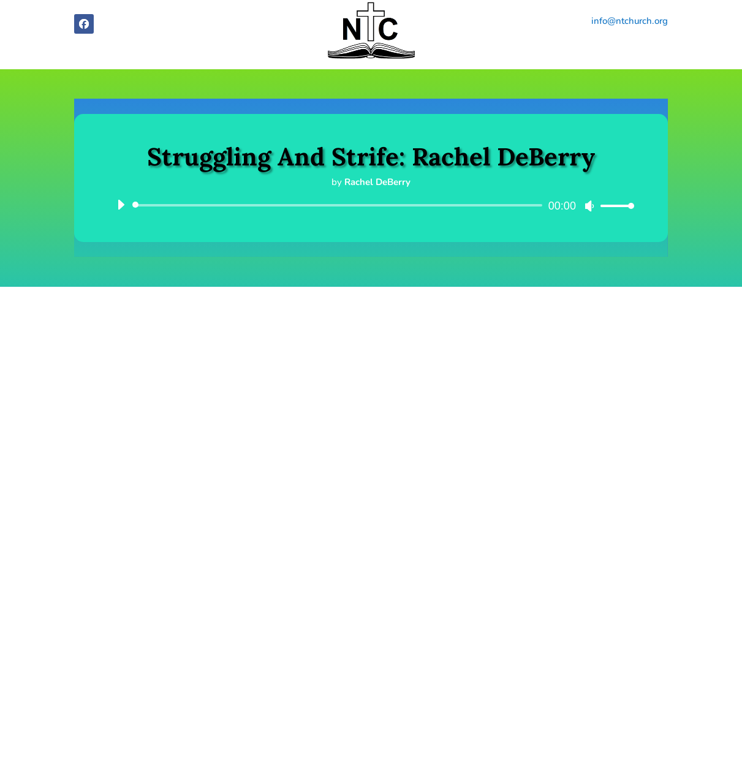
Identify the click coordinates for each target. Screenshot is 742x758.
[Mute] (589, 205)
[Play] (121, 204)
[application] (371, 205)
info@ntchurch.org (629, 21)
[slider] (339, 205)
